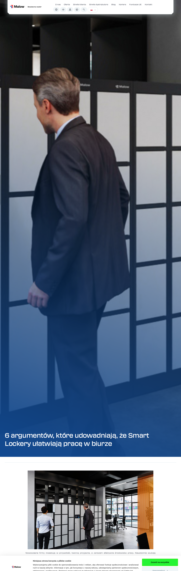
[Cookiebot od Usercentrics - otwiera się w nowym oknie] (16, 566)
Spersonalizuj (160, 556)
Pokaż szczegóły (40, 566)
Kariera (122, 4)
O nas (58, 4)
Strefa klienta (79, 4)
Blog (113, 4)
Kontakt (148, 4)
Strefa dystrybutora (98, 4)
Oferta (67, 4)
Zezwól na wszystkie (160, 547)
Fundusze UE (135, 4)
